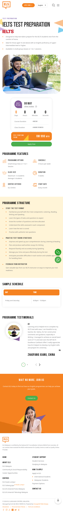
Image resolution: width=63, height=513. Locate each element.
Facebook (3, 509)
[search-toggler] (53, 5)
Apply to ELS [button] (36, 473)
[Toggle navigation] (58, 5)
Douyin (19, 509)
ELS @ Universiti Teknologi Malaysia (15, 492)
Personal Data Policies (18, 507)
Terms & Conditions (34, 507)
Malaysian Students (41, 480)
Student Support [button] (39, 457)
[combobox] (42, 5)
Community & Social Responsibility (14, 470)
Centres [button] (5, 478)
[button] (23, 365)
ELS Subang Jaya (8, 485)
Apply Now (27, 5)
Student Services (38, 461)
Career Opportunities (10, 473)
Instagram (6, 509)
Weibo (16, 509)
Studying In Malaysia (39, 464)
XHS (13, 509)
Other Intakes (29, 99)
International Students (42, 477)
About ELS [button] (6, 462)
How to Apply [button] (37, 469)
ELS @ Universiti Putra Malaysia (13, 489)
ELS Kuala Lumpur (8, 482)
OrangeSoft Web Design (41, 504)
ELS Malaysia (7, 466)
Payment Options (38, 483)
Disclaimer (5, 507)
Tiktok (10, 509)
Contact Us (31, 398)
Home (4, 457)
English (40, 5)
